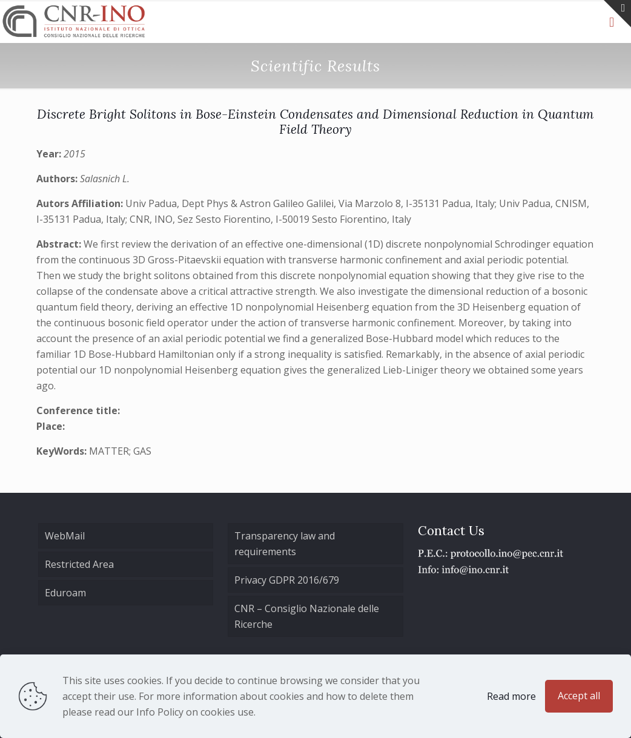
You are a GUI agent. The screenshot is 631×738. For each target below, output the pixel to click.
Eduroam (65, 592)
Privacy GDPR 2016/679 (286, 580)
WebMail (65, 535)
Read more (511, 696)
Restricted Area (79, 564)
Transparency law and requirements (284, 543)
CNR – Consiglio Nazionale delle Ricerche (306, 616)
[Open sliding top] (617, 13)
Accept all (579, 695)
